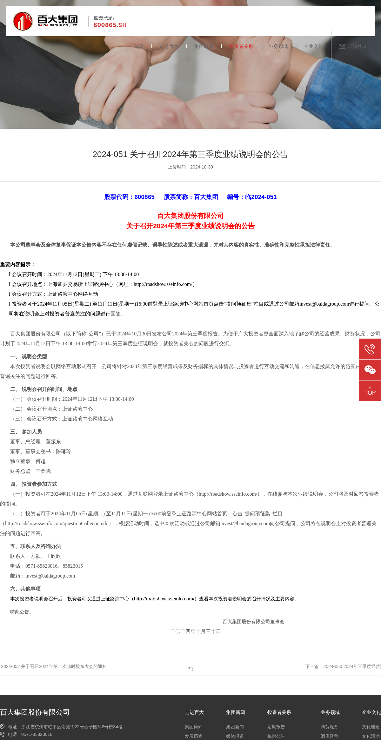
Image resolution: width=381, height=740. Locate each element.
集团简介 (194, 726)
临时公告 (276, 736)
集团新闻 (203, 46)
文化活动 (371, 736)
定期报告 (276, 726)
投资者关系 (241, 46)
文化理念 (371, 726)
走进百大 (168, 46)
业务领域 (278, 46)
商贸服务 (329, 726)
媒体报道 (235, 736)
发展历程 (194, 736)
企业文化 (313, 46)
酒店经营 (329, 736)
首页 (139, 46)
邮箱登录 (357, 46)
